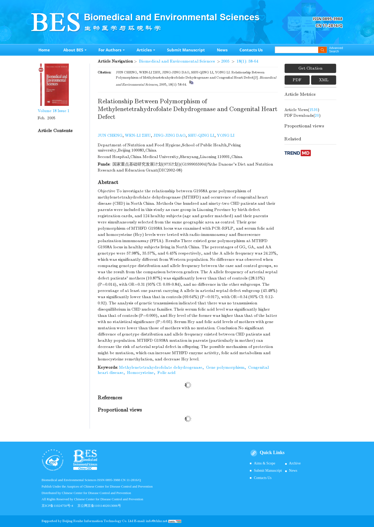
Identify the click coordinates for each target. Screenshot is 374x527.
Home (44, 49)
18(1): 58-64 (247, 61)
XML (324, 80)
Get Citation (310, 68)
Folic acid (166, 372)
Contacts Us (251, 49)
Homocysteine (140, 372)
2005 (225, 61)
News (222, 49)
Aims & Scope (264, 463)
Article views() (301, 109)
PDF (297, 80)
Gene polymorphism (225, 367)
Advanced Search (336, 49)
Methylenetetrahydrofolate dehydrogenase (160, 367)
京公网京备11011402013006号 (99, 506)
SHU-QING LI (201, 135)
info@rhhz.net (157, 521)
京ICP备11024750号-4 (59, 506)
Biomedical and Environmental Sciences (177, 61)
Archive (295, 463)
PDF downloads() (302, 115)
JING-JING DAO (169, 135)
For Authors (111, 49)
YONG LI (226, 135)
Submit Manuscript (186, 49)
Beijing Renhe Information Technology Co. (95, 521)
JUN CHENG (110, 135)
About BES (74, 49)
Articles (146, 49)
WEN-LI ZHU (138, 135)
